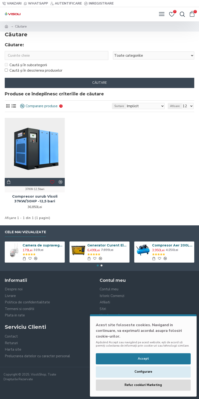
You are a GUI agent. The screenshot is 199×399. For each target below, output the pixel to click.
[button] (98, 265)
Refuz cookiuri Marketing (143, 385)
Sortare (119, 106)
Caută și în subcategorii (26, 65)
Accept (143, 359)
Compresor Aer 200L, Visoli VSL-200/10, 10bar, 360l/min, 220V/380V (172, 245)
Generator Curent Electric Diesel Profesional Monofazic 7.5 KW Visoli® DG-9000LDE (107, 245)
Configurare (143, 372)
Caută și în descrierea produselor (33, 70)
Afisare (175, 106)
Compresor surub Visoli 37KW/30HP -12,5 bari (34, 199)
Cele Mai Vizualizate (25, 232)
